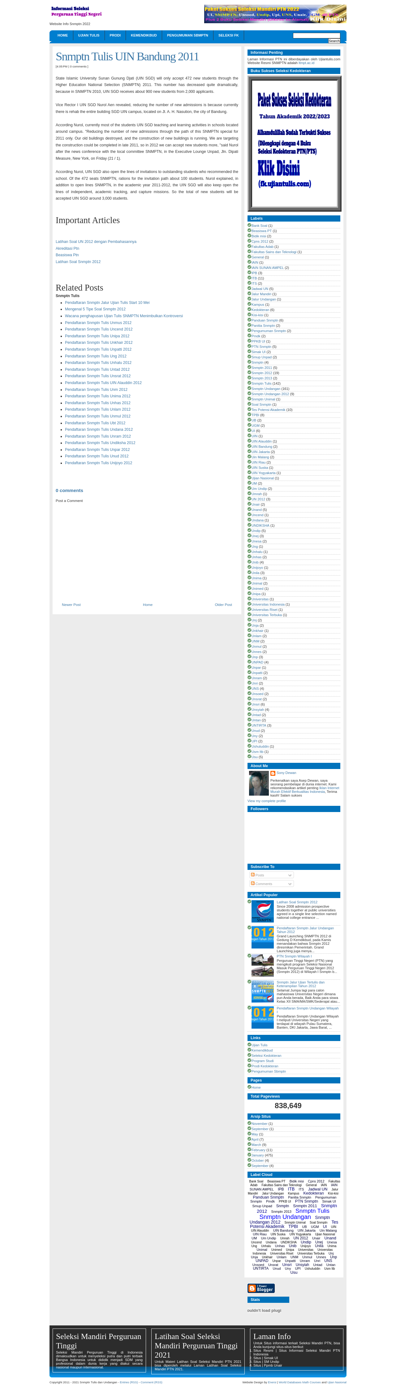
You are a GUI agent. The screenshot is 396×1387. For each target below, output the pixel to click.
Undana (258, 520)
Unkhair (258, 631)
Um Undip (259, 488)
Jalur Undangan (264, 299)
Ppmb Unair (273, 1365)
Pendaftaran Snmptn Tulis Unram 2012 (98, 436)
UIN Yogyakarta (264, 473)
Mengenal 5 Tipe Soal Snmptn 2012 (95, 309)
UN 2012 (258, 499)
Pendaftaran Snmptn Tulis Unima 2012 (98, 396)
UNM (255, 641)
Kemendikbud (144, 35)
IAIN (255, 262)
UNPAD (257, 662)
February (258, 1150)
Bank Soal (259, 225)
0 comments (78, 66)
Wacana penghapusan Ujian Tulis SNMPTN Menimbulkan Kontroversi (124, 316)
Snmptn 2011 (262, 367)
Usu (255, 757)
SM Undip (271, 1361)
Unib (255, 562)
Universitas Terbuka (267, 615)
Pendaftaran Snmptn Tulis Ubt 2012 (95, 423)
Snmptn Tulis (262, 383)
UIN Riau (258, 462)
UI (253, 431)
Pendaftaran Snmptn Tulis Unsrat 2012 (98, 376)
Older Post (223, 605)
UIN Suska (260, 467)
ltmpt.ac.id (306, 63)
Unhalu (257, 552)
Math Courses (311, 1382)
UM (254, 483)
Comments (261, 884)
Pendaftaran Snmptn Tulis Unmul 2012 (98, 416)
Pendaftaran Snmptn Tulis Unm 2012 (96, 389)
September (260, 1129)
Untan (256, 720)
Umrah (257, 494)
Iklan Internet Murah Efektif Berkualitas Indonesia (304, 789)
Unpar (256, 667)
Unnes (256, 652)
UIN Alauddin (262, 441)
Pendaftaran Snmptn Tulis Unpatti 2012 (98, 349)
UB (254, 420)
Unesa (256, 541)
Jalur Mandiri (261, 294)
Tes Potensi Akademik (268, 410)
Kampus (258, 304)
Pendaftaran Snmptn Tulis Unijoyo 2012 (98, 463)
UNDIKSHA (260, 525)
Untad (256, 715)
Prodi (115, 35)
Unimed (258, 588)
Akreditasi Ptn (67, 248)
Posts (257, 875)
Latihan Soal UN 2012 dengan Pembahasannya (96, 242)
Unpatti (257, 673)
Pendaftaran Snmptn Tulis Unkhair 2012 (99, 342)
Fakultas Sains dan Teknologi (274, 252)
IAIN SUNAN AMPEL (268, 268)
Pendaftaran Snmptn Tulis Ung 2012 (96, 356)
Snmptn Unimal (263, 399)
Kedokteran (260, 310)
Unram (257, 678)
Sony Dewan (286, 773)
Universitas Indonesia (268, 604)
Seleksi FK (228, 35)
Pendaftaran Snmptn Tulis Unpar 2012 (97, 449)
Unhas (256, 557)
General (258, 257)
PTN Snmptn (261, 346)
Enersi (272, 1382)
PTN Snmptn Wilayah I (294, 956)
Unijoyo (257, 567)
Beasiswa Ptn (67, 255)
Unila (256, 573)
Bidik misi (259, 236)
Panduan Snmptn (265, 320)
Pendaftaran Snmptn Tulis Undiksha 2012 (100, 443)
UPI (254, 741)
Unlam (256, 636)
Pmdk (256, 336)
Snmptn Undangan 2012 (270, 394)
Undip (256, 531)
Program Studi (263, 1061)
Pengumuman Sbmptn (187, 35)
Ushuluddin (260, 746)
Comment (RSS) (151, 1382)
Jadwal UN (260, 289)
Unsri (256, 704)
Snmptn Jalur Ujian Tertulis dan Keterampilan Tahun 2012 (301, 984)
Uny (255, 736)
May (255, 1134)
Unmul (256, 646)
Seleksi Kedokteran (266, 1055)
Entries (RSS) (129, 1382)
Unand (257, 510)
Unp (255, 657)
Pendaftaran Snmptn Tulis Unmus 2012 (98, 323)
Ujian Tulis (89, 35)
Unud (256, 730)
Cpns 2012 (260, 241)
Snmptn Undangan (266, 389)
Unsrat (257, 699)
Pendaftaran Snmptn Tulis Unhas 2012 (98, 403)
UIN (254, 436)
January (258, 1155)
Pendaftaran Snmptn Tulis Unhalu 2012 (98, 363)
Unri (255, 683)
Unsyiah (258, 709)
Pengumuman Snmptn (269, 331)
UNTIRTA (259, 725)
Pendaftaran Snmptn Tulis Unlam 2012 (98, 409)
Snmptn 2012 (262, 373)
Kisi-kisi (257, 315)
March (256, 1145)
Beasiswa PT (262, 231)
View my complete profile (267, 801)
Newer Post (71, 605)
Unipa (256, 594)
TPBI (255, 415)
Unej (255, 536)
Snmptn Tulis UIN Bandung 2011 (127, 56)
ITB (254, 278)
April (255, 1139)
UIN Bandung (262, 446)
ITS (254, 283)
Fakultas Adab (262, 246)
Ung (255, 546)
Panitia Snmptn (263, 325)
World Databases (290, 1382)
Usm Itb (258, 752)
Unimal (257, 583)
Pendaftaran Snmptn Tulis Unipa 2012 (97, 336)
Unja (255, 625)
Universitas (260, 599)
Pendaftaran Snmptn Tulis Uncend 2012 (99, 329)
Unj (254, 620)
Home (63, 35)
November (260, 1124)
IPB (254, 273)
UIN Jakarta (261, 452)
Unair (256, 504)
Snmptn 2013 (262, 378)
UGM (256, 425)
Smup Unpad (262, 357)
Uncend (258, 515)
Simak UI (258, 352)
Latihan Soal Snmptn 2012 (78, 262)
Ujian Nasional (263, 478)
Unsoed (258, 694)
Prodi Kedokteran (265, 1066)
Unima (256, 578)
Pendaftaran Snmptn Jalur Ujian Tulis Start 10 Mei (107, 302)
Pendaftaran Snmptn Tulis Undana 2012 (99, 429)
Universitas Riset (265, 609)
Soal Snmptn (261, 404)
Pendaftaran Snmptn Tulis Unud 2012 (97, 456)
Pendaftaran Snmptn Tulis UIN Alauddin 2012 (103, 383)
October (258, 1160)
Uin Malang (260, 457)
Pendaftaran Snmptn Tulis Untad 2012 (97, 369)
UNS (255, 688)
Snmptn (258, 362)
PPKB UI (258, 341)
